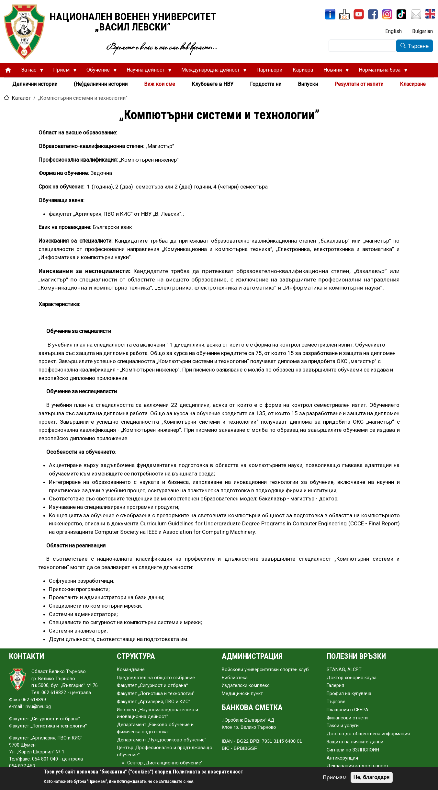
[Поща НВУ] (416, 14)
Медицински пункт (242, 693)
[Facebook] (372, 14)
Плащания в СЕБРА (347, 710)
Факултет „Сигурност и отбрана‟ (152, 685)
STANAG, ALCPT (344, 669)
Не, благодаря (372, 777)
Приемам (335, 777)
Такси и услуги (343, 725)
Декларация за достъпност (357, 766)
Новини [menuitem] (333, 71)
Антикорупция (342, 758)
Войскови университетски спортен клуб (265, 669)
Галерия (335, 685)
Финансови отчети (347, 718)
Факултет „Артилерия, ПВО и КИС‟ (153, 701)
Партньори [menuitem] (269, 70)
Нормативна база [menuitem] (381, 71)
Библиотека (235, 678)
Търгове (336, 701)
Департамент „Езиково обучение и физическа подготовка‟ (155, 728)
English (393, 31)
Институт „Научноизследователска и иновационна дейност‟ (157, 713)
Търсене (418, 46)
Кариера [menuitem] (303, 70)
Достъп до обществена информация (368, 734)
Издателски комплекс (246, 685)
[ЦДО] (344, 14)
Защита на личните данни (355, 742)
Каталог (21, 98)
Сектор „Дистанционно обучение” (165, 763)
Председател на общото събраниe (156, 678)
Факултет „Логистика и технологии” (156, 693)
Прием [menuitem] (62, 71)
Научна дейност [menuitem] (146, 71)
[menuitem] (8, 70)
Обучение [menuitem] (99, 71)
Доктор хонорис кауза (351, 678)
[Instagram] (387, 14)
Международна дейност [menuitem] (211, 71)
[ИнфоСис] (330, 14)
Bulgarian (422, 31)
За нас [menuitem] (29, 71)
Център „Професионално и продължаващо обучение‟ (164, 751)
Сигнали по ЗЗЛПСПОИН (353, 750)
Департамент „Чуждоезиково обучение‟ (161, 740)
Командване (131, 669)
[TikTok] (401, 14)
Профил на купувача (349, 693)
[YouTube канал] (358, 14)
